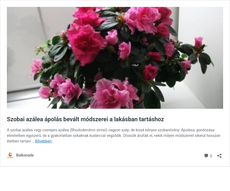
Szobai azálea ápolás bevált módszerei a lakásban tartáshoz (85, 119)
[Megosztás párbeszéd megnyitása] (219, 154)
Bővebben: (43, 141)
